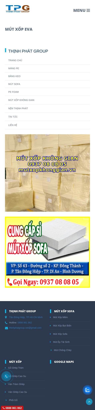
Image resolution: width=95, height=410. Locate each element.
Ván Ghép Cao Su (16, 392)
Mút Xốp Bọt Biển (60, 325)
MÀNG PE (13, 68)
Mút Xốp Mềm (59, 317)
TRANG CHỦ (15, 60)
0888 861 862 (12, 408)
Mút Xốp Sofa (58, 334)
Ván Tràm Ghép (15, 384)
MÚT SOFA (14, 84)
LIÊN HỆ (12, 125)
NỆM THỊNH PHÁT (18, 108)
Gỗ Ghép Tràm (14, 367)
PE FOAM (13, 92)
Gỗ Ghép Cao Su (15, 376)
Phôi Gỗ (11, 400)
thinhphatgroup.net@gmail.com (25, 327)
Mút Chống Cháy (61, 350)
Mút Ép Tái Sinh (60, 342)
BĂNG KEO (14, 76)
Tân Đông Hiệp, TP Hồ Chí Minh (26, 317)
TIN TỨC (13, 116)
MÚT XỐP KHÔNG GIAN (21, 100)
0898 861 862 (25, 322)
